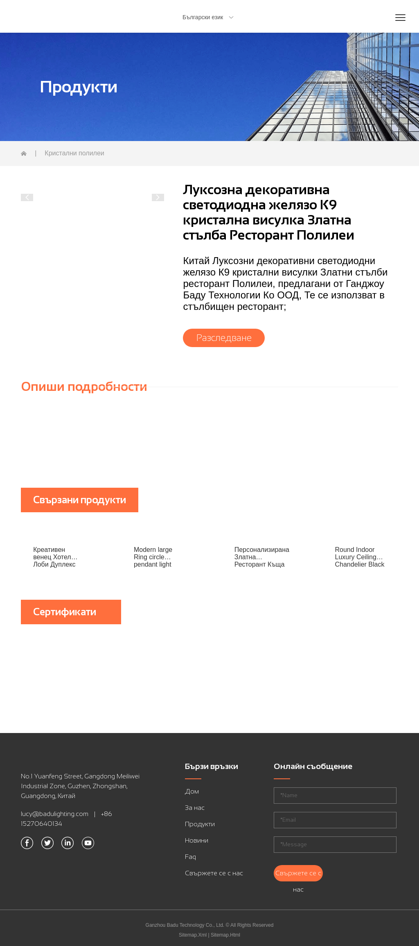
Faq (190, 856)
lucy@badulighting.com (54, 813)
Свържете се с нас (214, 873)
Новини (196, 840)
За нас (195, 807)
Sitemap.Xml (193, 935)
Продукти (200, 823)
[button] (27, 197)
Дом (192, 791)
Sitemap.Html (225, 935)
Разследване (224, 338)
